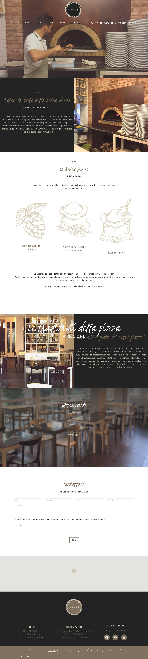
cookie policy (52, 651)
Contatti (75, 22)
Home (16, 22)
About (28, 22)
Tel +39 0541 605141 (74, 634)
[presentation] (30, 531)
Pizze (39, 22)
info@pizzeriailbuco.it (115, 630)
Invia (74, 540)
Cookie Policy (83, 637)
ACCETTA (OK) (25, 656)
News (62, 22)
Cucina (51, 22)
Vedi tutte (74, 435)
